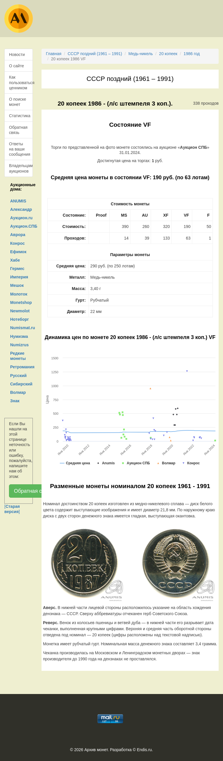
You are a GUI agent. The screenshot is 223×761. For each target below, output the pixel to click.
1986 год (191, 53)
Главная (53, 53)
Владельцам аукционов (21, 168)
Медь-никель (140, 53)
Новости (17, 54)
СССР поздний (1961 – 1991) (95, 53)
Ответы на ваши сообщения (19, 149)
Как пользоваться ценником (21, 82)
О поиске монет (17, 102)
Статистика (19, 115)
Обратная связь (18, 130)
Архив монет (96, 749)
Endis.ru (144, 749)
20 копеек (168, 53)
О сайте (16, 66)
